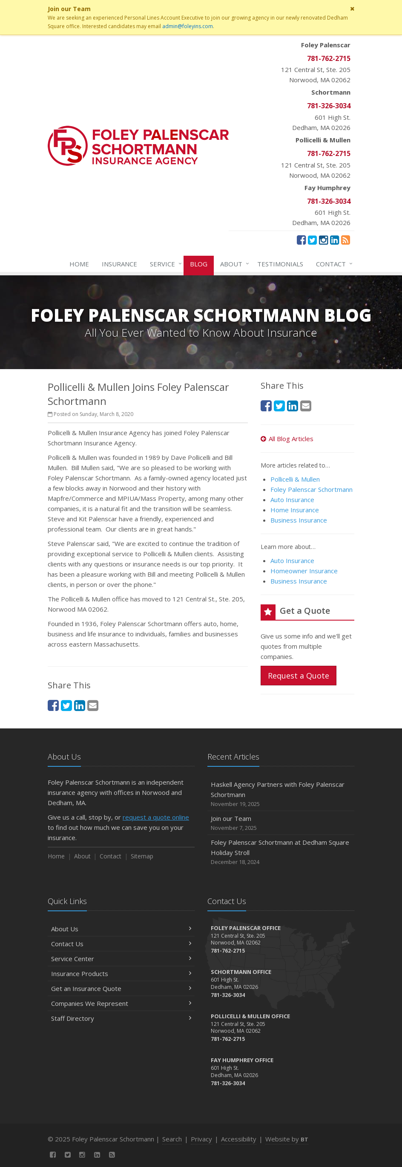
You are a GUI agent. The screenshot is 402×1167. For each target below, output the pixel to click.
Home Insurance (294, 510)
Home (79, 264)
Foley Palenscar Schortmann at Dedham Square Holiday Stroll (281, 852)
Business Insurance (298, 520)
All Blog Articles (287, 438)
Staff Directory (121, 1018)
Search (172, 1139)
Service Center (121, 958)
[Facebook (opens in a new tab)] (301, 239)
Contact (332, 264)
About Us (121, 928)
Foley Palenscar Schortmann (311, 489)
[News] (345, 239)
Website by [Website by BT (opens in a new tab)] (286, 1139)
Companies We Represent (121, 1003)
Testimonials (280, 264)
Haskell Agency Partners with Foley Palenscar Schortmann (281, 794)
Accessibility (238, 1139)
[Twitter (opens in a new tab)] (312, 239)
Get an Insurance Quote (121, 988)
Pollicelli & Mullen (295, 479)
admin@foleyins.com (187, 26)
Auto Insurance (292, 499)
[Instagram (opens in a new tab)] (323, 239)
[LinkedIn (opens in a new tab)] (334, 239)
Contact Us (121, 943)
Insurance (119, 264)
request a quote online (156, 817)
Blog (198, 264)
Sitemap (142, 856)
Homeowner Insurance (304, 570)
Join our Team (281, 823)
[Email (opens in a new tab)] (92, 705)
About (233, 264)
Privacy (201, 1139)
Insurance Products (121, 973)
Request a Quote (298, 675)
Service (164, 264)
